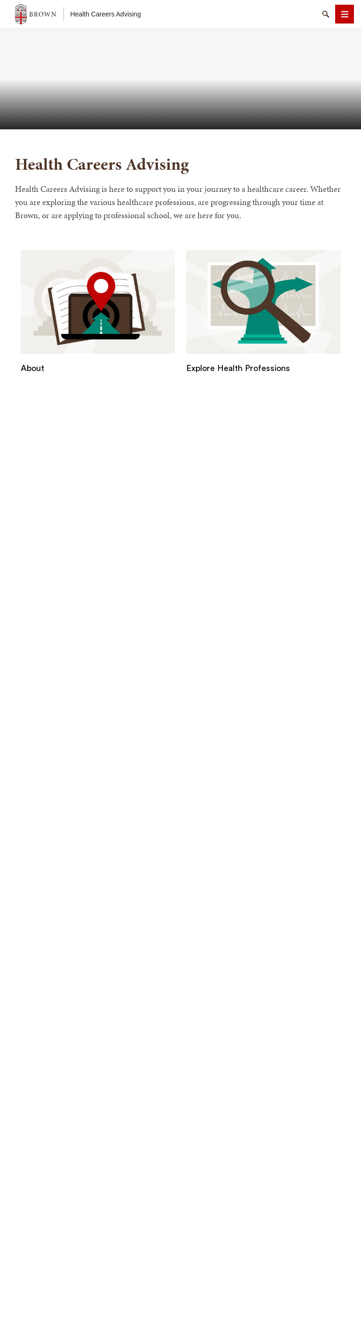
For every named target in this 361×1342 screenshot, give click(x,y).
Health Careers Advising (106, 14)
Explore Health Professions (238, 368)
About (32, 368)
